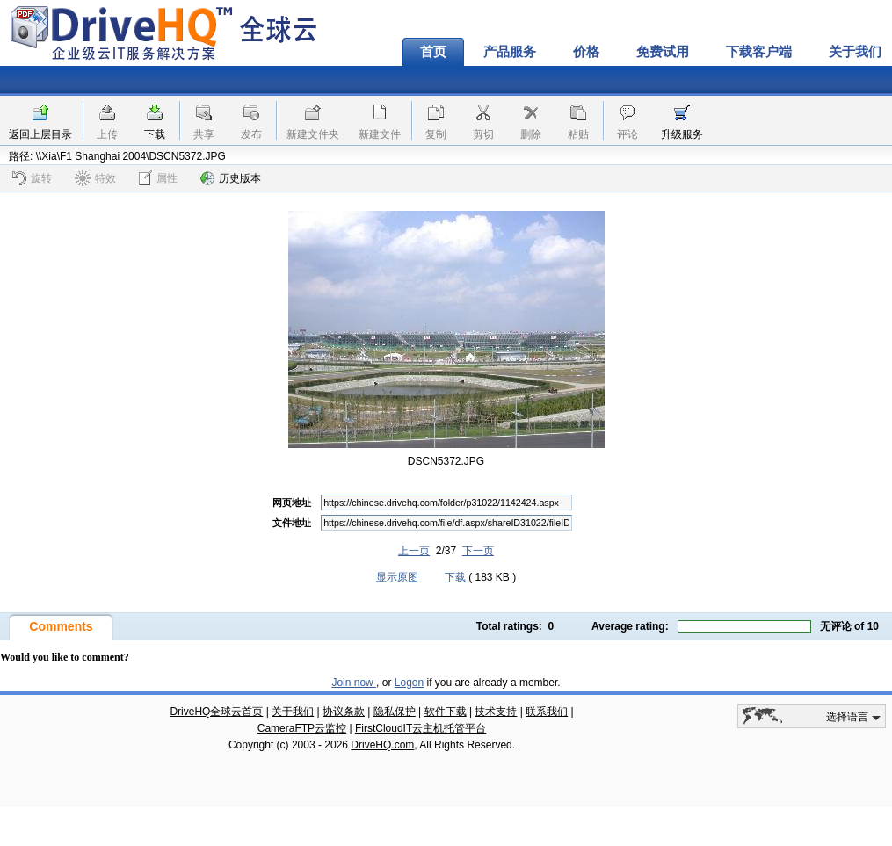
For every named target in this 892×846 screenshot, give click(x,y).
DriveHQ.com (382, 745)
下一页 (478, 551)
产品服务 (509, 52)
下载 (154, 134)
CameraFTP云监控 (301, 728)
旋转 (32, 178)
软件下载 (445, 711)
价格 (586, 52)
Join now (353, 682)
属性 (158, 177)
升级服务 (682, 134)
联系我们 (547, 711)
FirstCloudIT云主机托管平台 (420, 728)
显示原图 (397, 577)
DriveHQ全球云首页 (216, 711)
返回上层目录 (40, 134)
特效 (95, 178)
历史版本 (230, 178)
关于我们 (293, 711)
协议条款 (344, 711)
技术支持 (496, 711)
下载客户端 (759, 52)
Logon (409, 682)
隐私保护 (394, 711)
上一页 (414, 551)
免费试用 (662, 52)
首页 (433, 52)
